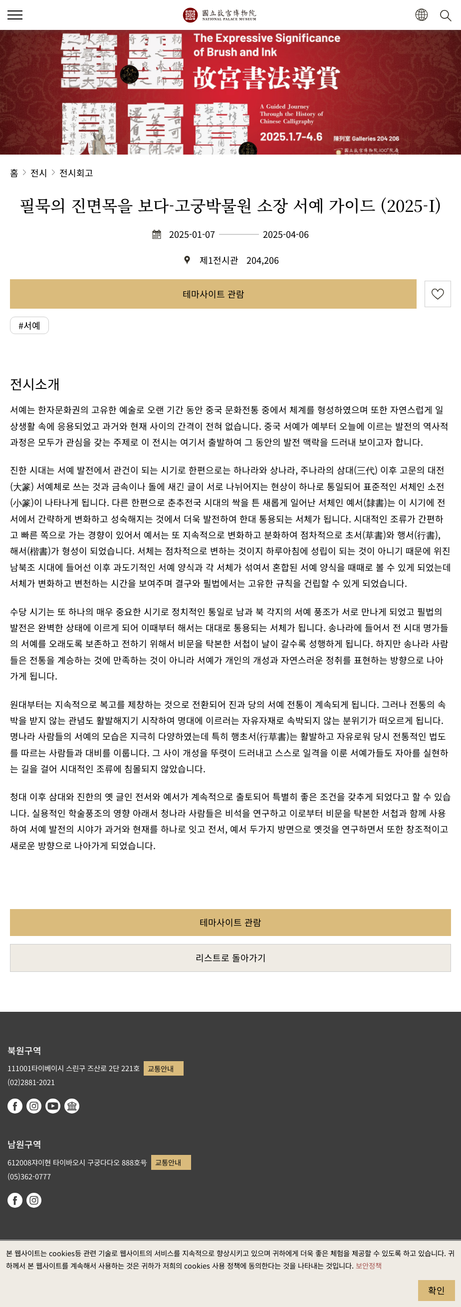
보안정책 (369, 1265)
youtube (52, 1106)
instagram (33, 1106)
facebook (14, 1106)
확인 (436, 1290)
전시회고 (76, 172)
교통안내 (161, 1068)
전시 (38, 172)
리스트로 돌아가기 (231, 957)
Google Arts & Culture (71, 1106)
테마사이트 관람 (213, 293)
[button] (421, 15)
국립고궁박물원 (219, 15)
